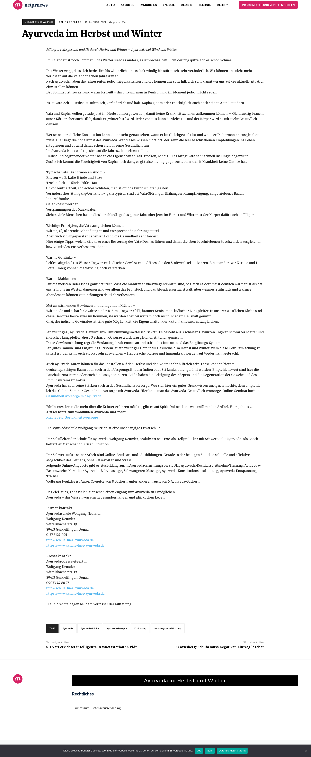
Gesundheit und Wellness (38, 22)
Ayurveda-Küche (90, 628)
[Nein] (306, 751)
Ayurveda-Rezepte (116, 628)
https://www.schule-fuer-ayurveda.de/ (76, 593)
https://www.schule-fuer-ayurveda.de (75, 545)
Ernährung (140, 628)
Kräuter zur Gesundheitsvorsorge (72, 417)
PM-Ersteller (70, 22)
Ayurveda (68, 628)
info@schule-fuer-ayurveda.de (70, 540)
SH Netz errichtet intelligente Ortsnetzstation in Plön (92, 647)
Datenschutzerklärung (232, 750)
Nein (210, 750)
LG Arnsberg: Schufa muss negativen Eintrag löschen (219, 647)
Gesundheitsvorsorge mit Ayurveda (73, 396)
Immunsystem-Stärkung (167, 628)
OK (199, 750)
